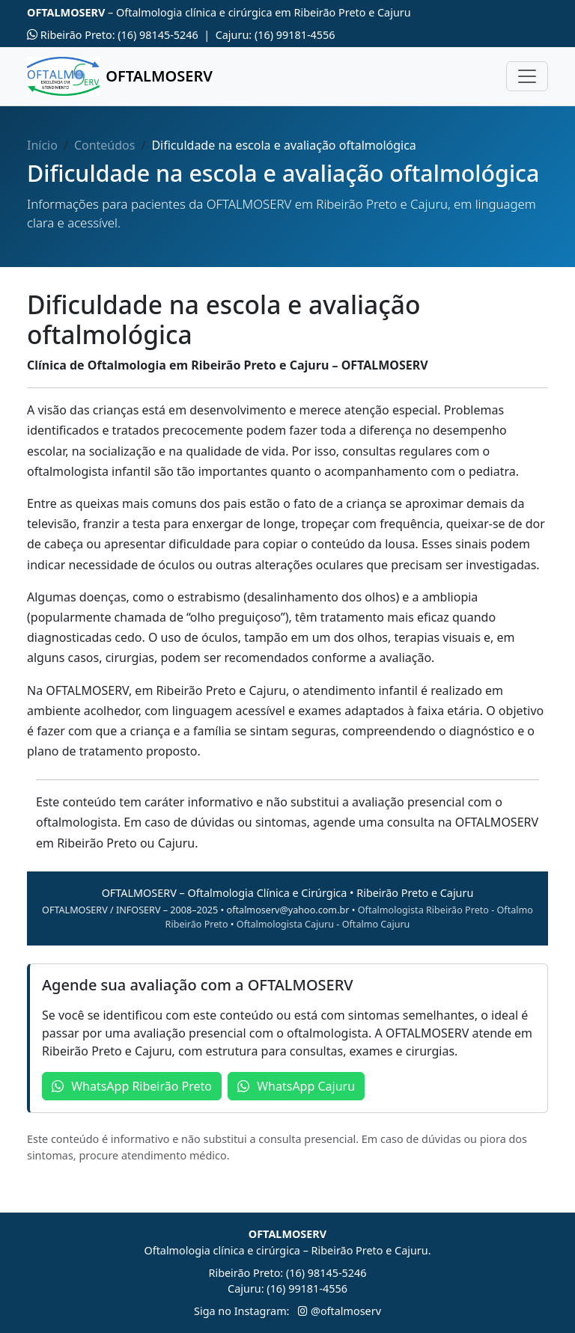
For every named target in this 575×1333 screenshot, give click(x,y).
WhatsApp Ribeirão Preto (132, 1086)
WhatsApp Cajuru (296, 1086)
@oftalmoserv (339, 1311)
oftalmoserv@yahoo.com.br (288, 910)
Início (42, 145)
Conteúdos (105, 145)
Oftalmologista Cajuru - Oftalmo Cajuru (323, 924)
